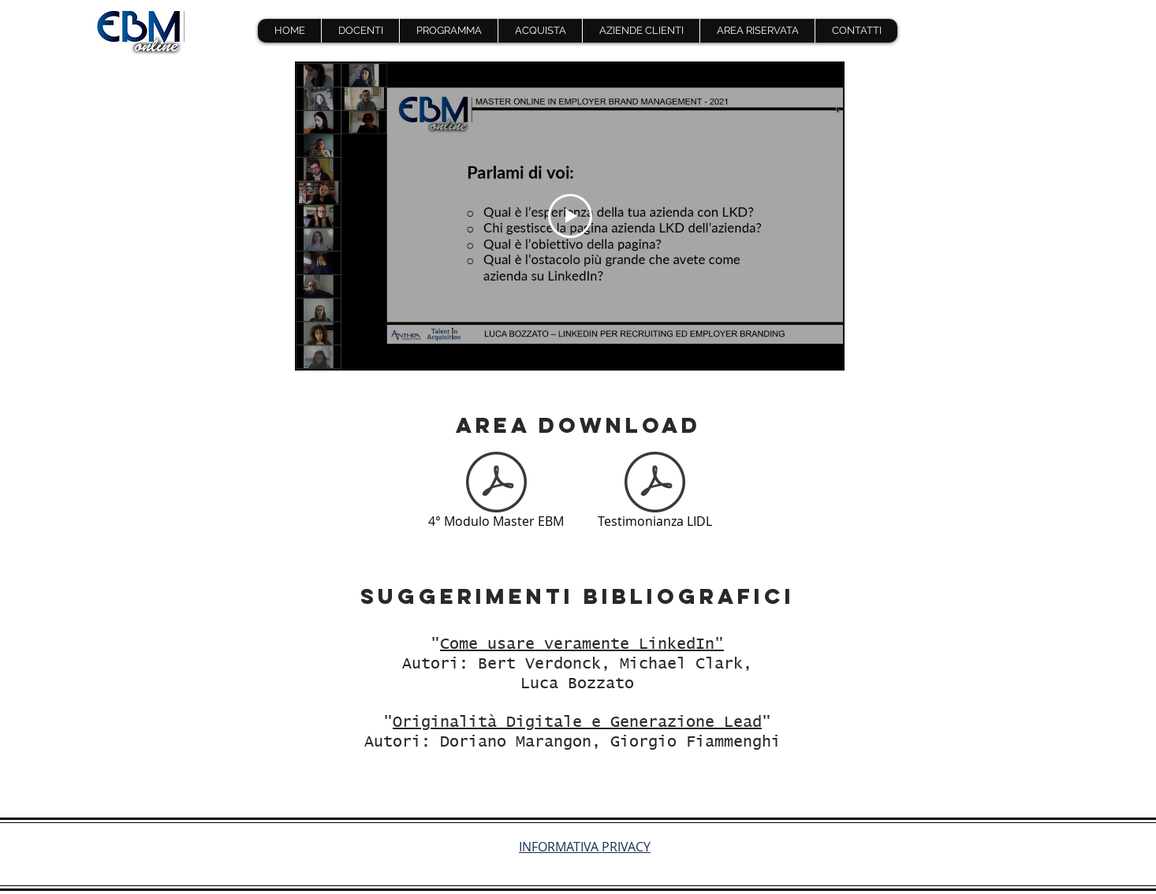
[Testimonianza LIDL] (654, 493)
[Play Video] (570, 216)
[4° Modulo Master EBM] (496, 493)
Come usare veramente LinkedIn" (582, 644)
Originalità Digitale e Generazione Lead (577, 722)
